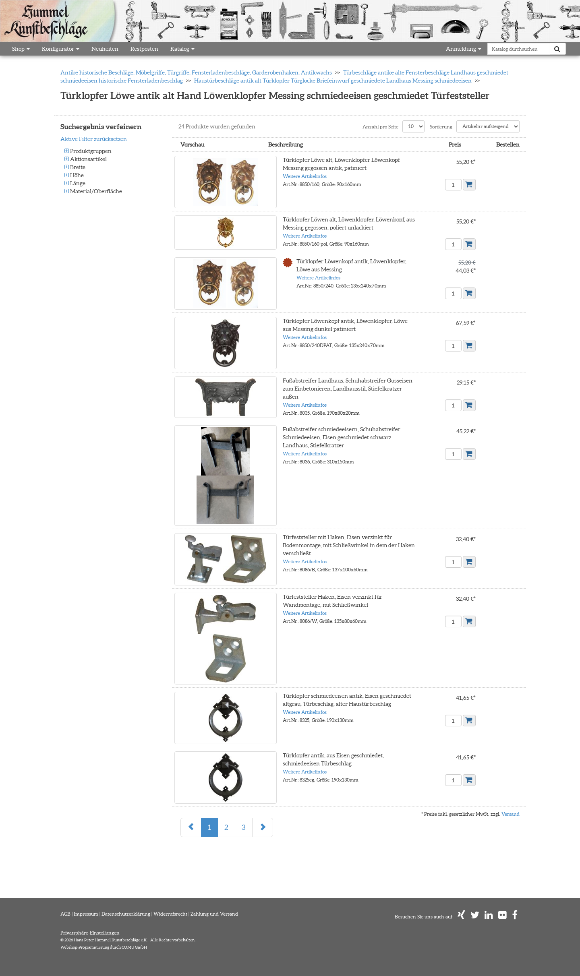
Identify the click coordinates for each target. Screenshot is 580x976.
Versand (510, 813)
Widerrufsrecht (170, 913)
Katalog (182, 48)
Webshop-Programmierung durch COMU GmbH (103, 947)
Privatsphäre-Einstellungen (90, 932)
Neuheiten (104, 48)
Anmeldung (463, 48)
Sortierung (441, 126)
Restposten (144, 48)
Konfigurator (60, 48)
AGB (65, 913)
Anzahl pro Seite (380, 126)
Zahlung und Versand (214, 913)
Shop (21, 48)
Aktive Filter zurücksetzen (93, 139)
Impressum (86, 913)
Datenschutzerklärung (126, 913)
